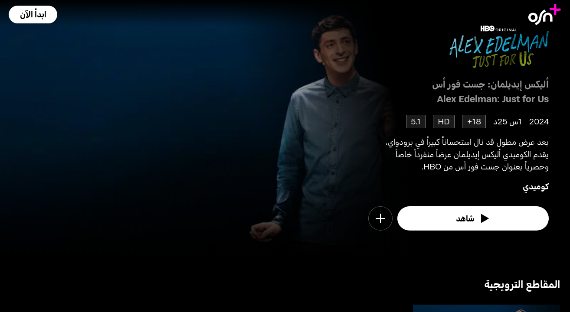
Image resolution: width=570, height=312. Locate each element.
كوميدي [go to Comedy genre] (536, 186)
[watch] (473, 218)
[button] (33, 14)
